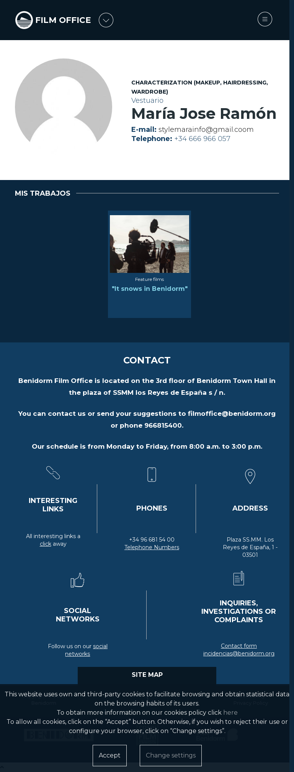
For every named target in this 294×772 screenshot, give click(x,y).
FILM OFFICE (63, 20)
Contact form (239, 645)
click (45, 543)
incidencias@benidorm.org (238, 653)
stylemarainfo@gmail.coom (206, 129)
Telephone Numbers (151, 547)
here (230, 712)
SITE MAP (147, 674)
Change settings (171, 755)
